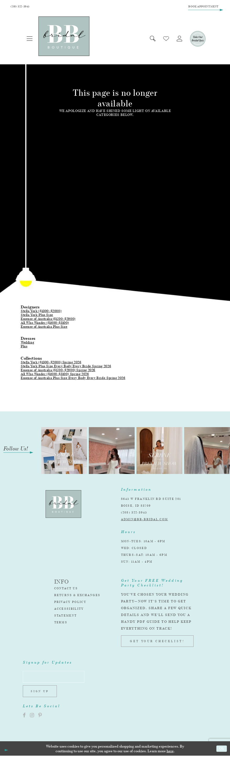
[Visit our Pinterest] (40, 717)
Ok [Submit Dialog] (221, 750)
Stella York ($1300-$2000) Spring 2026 (51, 362)
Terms (61, 623)
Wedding (27, 343)
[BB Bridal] (65, 37)
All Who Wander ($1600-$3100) (45, 323)
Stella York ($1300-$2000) (41, 311)
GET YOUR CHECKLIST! (157, 642)
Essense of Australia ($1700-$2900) (48, 319)
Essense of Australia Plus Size (44, 327)
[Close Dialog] (5, 750)
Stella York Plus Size (37, 315)
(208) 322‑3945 (134, 513)
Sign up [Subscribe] (41, 693)
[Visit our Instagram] (32, 717)
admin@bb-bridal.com (144, 520)
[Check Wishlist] (165, 39)
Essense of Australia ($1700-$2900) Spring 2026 (58, 370)
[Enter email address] (55, 678)
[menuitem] (30, 39)
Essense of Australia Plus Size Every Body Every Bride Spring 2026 (73, 378)
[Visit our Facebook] (24, 717)
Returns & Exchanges (77, 596)
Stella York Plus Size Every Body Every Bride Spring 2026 (66, 366)
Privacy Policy (70, 602)
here (170, 752)
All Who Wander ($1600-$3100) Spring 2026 (55, 374)
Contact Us (66, 589)
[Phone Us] (21, 7)
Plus (24, 347)
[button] (30, 39)
